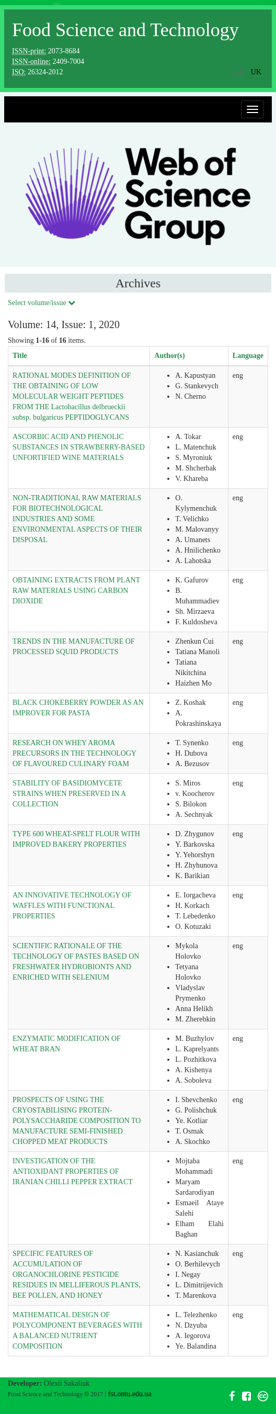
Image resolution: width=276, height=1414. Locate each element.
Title (20, 356)
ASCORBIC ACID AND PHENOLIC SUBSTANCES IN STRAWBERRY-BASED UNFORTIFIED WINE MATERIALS (79, 447)
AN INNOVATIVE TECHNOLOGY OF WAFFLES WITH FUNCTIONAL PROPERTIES (72, 905)
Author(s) (169, 356)
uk (256, 72)
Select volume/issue (41, 303)
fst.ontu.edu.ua (130, 1394)
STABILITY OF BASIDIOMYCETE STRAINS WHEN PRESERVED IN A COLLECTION (69, 793)
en (239, 72)
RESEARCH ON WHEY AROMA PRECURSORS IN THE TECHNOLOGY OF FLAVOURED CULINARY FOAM (74, 753)
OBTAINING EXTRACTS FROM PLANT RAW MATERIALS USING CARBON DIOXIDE (76, 590)
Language (248, 356)
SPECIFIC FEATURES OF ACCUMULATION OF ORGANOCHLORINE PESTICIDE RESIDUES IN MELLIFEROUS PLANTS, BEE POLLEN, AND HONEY (77, 1274)
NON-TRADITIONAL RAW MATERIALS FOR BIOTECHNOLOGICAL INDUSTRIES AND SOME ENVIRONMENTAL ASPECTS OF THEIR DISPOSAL (77, 519)
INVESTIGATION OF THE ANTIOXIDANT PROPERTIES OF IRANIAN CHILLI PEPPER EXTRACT (73, 1171)
